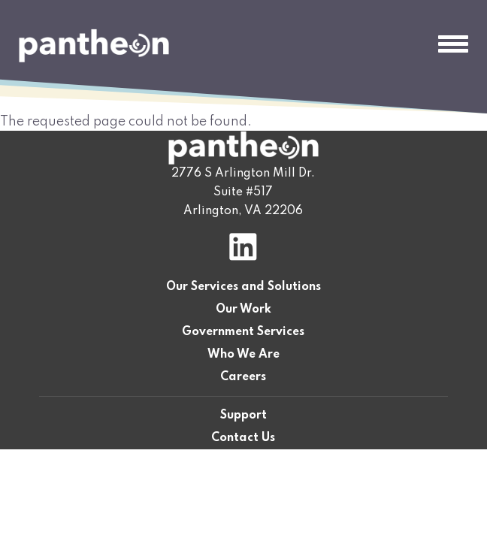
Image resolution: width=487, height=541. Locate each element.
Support (243, 416)
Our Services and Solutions (243, 287)
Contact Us (243, 438)
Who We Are (243, 355)
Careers (243, 377)
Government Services (243, 332)
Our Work (243, 310)
